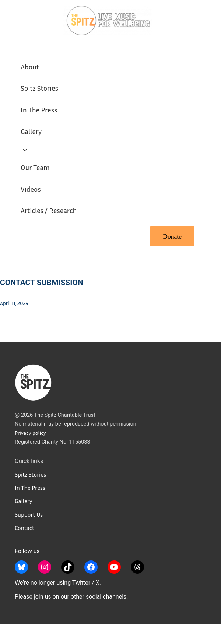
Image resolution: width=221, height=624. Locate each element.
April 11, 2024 (14, 303)
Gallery (23, 501)
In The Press (30, 487)
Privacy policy (30, 433)
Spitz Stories (30, 474)
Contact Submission (41, 282)
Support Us (29, 514)
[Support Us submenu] (24, 149)
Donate (172, 236)
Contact (24, 527)
